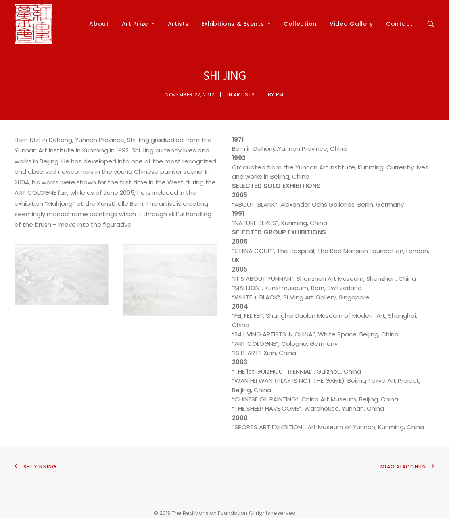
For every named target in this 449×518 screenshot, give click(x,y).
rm (280, 94)
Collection (300, 24)
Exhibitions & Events (236, 24)
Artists (178, 24)
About (99, 24)
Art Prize (138, 24)
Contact (399, 24)
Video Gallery (351, 24)
